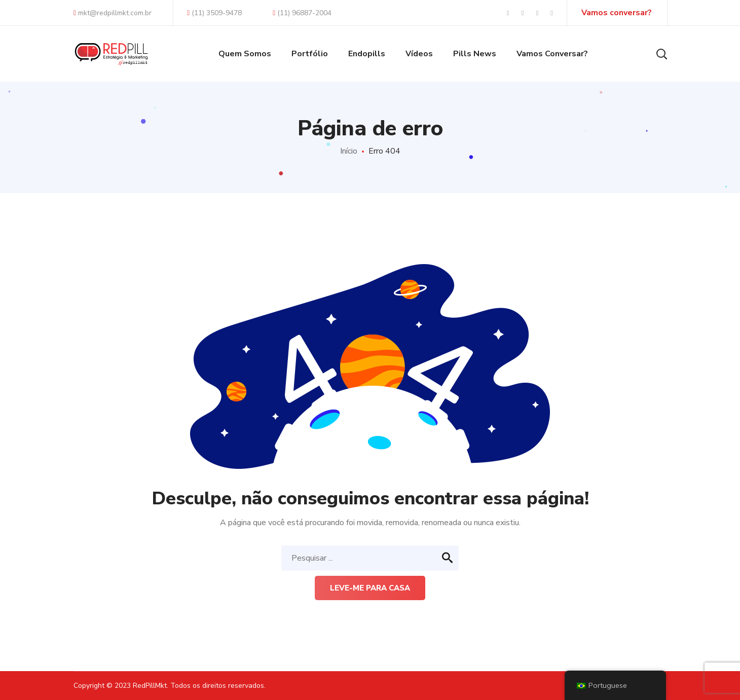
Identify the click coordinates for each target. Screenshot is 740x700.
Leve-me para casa (370, 588)
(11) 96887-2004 (302, 13)
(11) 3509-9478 (214, 13)
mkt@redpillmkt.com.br (112, 13)
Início (348, 151)
